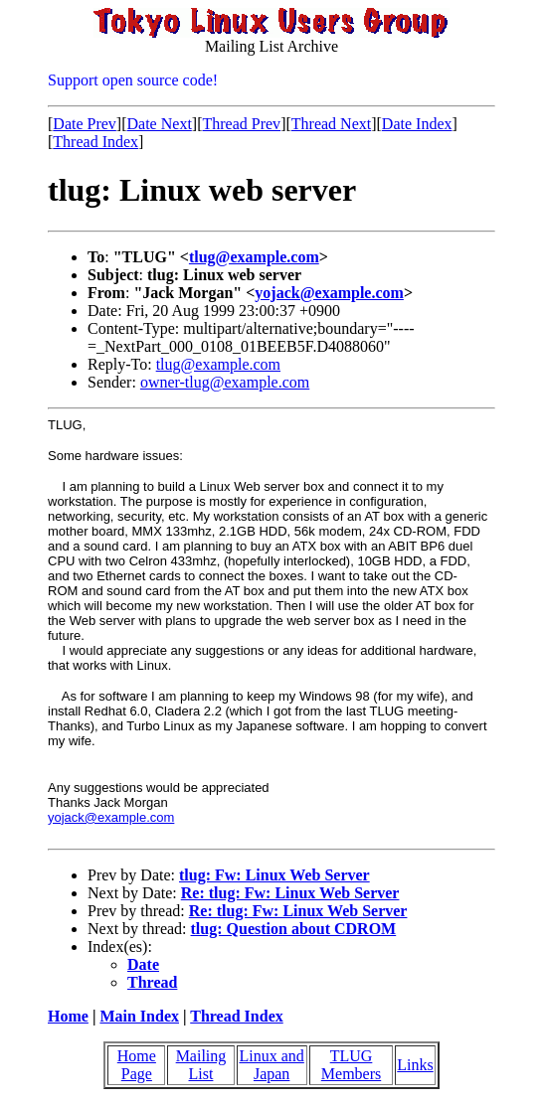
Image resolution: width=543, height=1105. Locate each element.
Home (68, 1016)
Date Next (159, 123)
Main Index (139, 1016)
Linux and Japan (271, 1064)
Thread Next (331, 123)
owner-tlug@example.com (224, 382)
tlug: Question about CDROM (294, 928)
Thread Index (95, 141)
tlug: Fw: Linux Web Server (274, 875)
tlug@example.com (254, 256)
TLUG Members (351, 1064)
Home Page (136, 1064)
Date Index (417, 123)
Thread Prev (241, 123)
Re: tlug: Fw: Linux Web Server (290, 892)
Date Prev (84, 123)
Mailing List (201, 1064)
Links (415, 1064)
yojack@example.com (329, 292)
